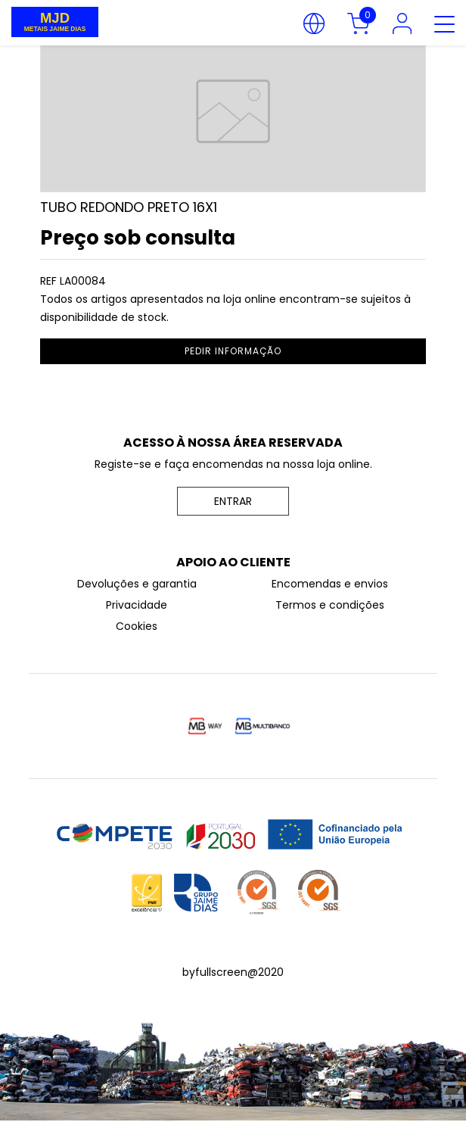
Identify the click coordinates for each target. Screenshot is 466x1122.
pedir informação (233, 350)
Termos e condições (329, 604)
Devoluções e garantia (137, 583)
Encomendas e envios (330, 583)
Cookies (136, 626)
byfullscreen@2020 (233, 972)
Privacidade (136, 604)
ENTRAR (233, 501)
